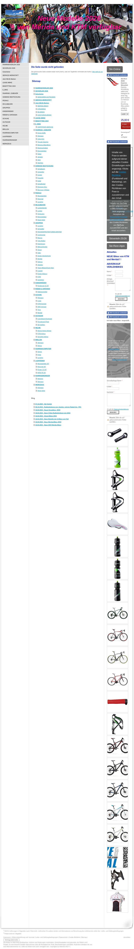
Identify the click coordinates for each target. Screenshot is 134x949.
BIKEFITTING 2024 (42, 121)
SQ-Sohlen (41, 325)
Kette (39, 181)
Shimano (40, 136)
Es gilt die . (118, 409)
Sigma (40, 352)
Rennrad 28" (42, 367)
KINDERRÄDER (40, 283)
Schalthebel (41, 184)
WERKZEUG (39, 384)
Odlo (39, 253)
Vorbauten (41, 214)
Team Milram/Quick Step (46, 268)
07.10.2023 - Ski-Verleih (43, 404)
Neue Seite (41, 220)
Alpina (40, 346)
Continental (41, 235)
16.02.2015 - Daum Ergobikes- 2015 (47, 410)
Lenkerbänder (42, 208)
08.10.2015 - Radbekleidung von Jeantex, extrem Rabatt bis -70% (58, 407)
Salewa (40, 262)
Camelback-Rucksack (45, 319)
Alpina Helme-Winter (44, 331)
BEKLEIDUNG (42, 247)
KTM (39, 277)
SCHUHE (38, 295)
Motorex (40, 378)
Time (39, 310)
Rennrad (40, 199)
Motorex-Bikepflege (44, 145)
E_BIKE (38, 124)
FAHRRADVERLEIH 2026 (44, 88)
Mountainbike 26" (43, 364)
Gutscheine (39, 94)
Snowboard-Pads (43, 322)
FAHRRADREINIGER (42, 375)
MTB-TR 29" (42, 372)
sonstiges (41, 280)
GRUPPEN (39, 223)
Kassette (40, 178)
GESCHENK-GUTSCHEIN (46, 97)
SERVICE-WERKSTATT (43, 100)
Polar (39, 355)
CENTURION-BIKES (44, 115)
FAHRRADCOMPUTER (43, 349)
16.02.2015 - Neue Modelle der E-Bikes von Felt (52, 419)
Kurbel (40, 175)
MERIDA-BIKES (43, 106)
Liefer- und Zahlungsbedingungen (112, 931)
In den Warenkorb (126, 125)
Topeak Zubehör (43, 142)
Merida (40, 259)
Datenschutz (63, 937)
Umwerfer (41, 172)
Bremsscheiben (43, 148)
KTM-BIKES (42, 109)
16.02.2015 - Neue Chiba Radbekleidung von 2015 (52, 413)
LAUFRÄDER (40, 361)
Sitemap (84, 937)
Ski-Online (114, 69)
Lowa (39, 301)
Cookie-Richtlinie (113, 349)
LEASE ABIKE (40, 118)
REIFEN (40, 163)
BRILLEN (38, 340)
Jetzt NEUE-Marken (42, 103)
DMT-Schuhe (42, 307)
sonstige (40, 202)
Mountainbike (42, 196)
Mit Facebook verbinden (117, 75)
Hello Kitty (41, 139)
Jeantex (40, 265)
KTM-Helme (42, 334)
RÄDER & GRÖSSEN (42, 289)
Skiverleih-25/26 (118, 238)
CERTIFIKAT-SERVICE (45, 127)
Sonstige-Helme (43, 337)
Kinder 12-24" (42, 370)
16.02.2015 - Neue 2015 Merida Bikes (48, 425)
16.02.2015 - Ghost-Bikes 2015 (46, 416)
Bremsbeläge (42, 151)
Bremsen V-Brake (43, 190)
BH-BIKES (41, 112)
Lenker (40, 211)
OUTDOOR (39, 316)
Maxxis (40, 238)
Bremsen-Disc (42, 187)
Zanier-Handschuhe (44, 256)
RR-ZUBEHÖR (40, 205)
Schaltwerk (41, 169)
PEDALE (38, 193)
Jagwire (40, 157)
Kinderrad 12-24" (43, 286)
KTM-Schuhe (42, 304)
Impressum (7, 937)
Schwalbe (41, 229)
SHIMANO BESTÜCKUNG (44, 166)
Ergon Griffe (42, 133)
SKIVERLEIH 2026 (41, 91)
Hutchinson (41, 244)
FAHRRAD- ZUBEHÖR (43, 130)
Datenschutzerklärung (122, 296)
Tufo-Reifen (41, 241)
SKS (39, 160)
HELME (38, 328)
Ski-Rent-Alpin (117, 246)
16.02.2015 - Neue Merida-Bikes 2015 (48, 422)
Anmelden (127, 937)
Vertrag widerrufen (11, 940)
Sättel (39, 154)
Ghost (39, 250)
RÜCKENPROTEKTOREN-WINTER (50, 232)
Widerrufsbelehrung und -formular (23, 937)
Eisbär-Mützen (42, 274)
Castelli (40, 271)
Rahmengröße (42, 292)
